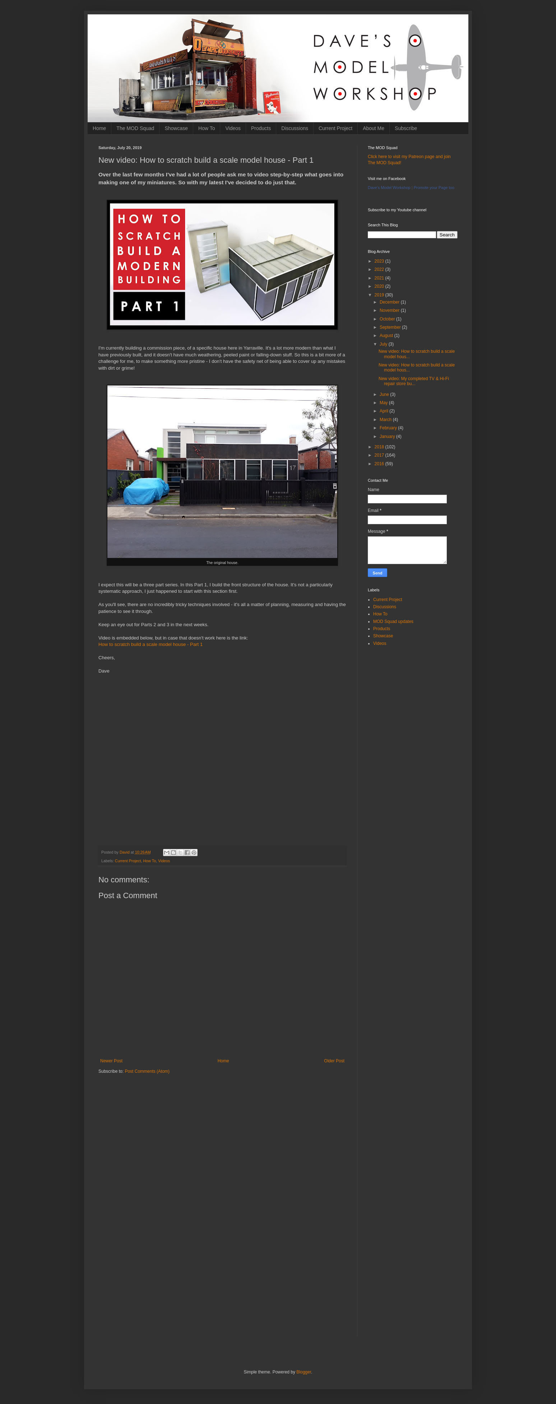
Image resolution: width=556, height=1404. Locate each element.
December (390, 302)
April (384, 411)
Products (261, 128)
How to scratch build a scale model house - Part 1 (150, 644)
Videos (233, 128)
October (388, 319)
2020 (380, 286)
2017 (380, 455)
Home (99, 128)
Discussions (294, 128)
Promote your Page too (434, 187)
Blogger (303, 1372)
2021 (380, 278)
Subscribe (406, 128)
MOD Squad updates (393, 621)
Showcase (176, 128)
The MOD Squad (135, 128)
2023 (380, 261)
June (385, 394)
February (389, 427)
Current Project (335, 128)
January (388, 436)
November (390, 310)
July (384, 344)
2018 (380, 446)
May (384, 402)
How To (206, 128)
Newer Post (111, 1060)
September (391, 327)
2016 (380, 463)
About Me (373, 128)
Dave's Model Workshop (389, 187)
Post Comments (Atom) (147, 1071)
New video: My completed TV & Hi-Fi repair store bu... (414, 381)
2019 (380, 294)
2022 (380, 269)
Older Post (334, 1060)
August (387, 335)
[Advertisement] (222, 1135)
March (386, 419)
